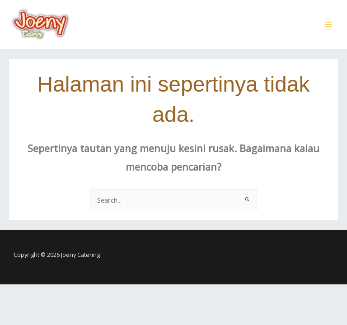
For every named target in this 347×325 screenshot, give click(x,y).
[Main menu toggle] (328, 24)
